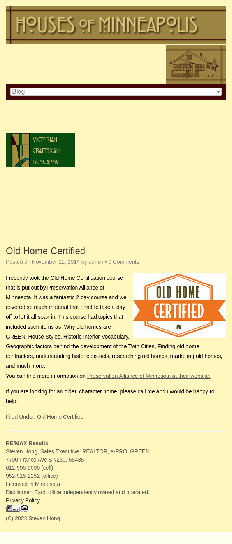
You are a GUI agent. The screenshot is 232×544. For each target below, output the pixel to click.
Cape (40, 116)
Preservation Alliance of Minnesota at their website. (149, 376)
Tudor (40, 173)
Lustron (40, 229)
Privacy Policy (23, 500)
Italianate (40, 127)
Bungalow (40, 161)
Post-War (40, 206)
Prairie (40, 195)
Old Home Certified (45, 251)
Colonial (40, 105)
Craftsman (40, 150)
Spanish (40, 184)
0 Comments (123, 262)
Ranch (40, 218)
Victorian (40, 139)
